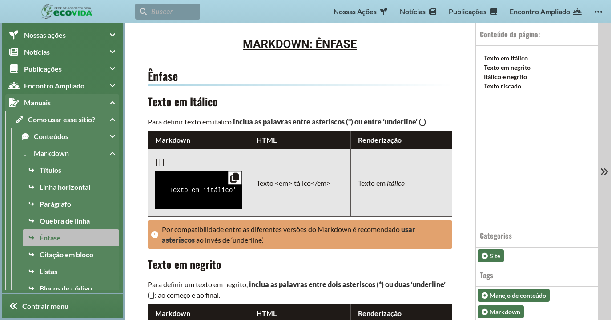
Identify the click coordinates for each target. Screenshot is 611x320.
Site (491, 256)
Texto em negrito (507, 67)
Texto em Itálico (506, 58)
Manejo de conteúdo (514, 295)
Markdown (501, 312)
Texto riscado (502, 86)
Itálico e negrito (505, 76)
